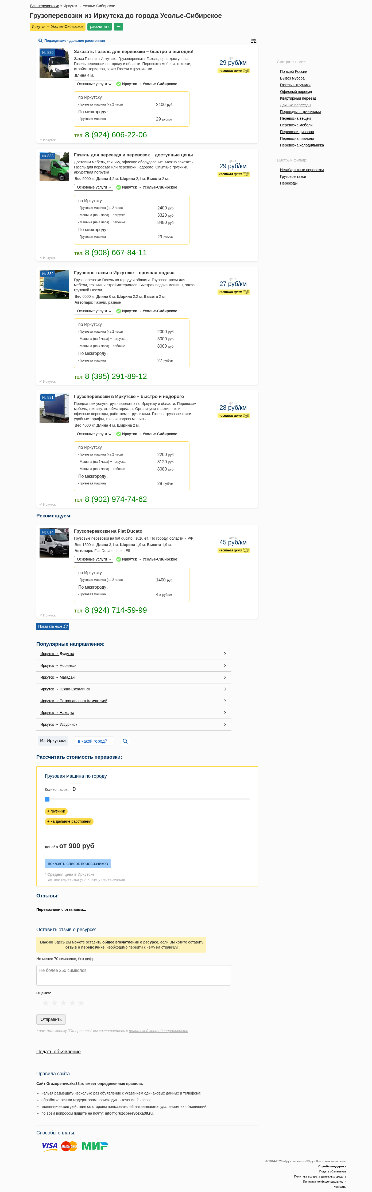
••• (119, 26)
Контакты (340, 1186)
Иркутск (49, 140)
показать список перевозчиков (78, 863)
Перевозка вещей (295, 118)
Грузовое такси (293, 176)
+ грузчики (56, 811)
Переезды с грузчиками (300, 112)
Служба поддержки (332, 1166)
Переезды (288, 183)
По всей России (293, 71)
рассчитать (99, 26)
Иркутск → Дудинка (57, 654)
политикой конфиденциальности (158, 1031)
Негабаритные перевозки (302, 170)
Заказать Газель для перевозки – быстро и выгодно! (133, 51)
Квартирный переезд (298, 98)
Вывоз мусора (292, 78)
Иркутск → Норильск (58, 665)
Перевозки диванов (297, 132)
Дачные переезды (295, 105)
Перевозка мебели (296, 125)
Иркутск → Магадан (57, 677)
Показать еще (50, 626)
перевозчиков (113, 879)
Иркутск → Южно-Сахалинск (65, 689)
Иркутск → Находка (57, 712)
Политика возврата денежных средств (320, 1176)
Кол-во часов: (57, 789)
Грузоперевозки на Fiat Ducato (108, 531)
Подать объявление (58, 1051)
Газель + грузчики (295, 85)
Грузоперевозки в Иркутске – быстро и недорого (129, 396)
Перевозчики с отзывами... (61, 909)
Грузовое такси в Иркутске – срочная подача (124, 272)
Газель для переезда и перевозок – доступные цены (133, 154)
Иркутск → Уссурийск (58, 724)
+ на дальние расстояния (69, 821)
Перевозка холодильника (302, 145)
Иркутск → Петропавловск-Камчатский (73, 701)
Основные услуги (92, 84)
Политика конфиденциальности (324, 1181)
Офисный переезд (296, 91)
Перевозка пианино (297, 138)
